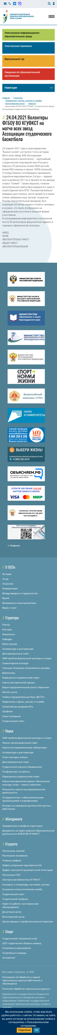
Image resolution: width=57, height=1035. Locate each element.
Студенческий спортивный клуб (19, 938)
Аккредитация (10, 588)
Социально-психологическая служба (22, 889)
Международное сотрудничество (20, 593)
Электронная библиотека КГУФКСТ (21, 879)
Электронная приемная (18, 46)
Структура (12, 617)
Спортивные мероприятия (16, 948)
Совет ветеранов (11, 716)
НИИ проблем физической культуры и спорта (27, 658)
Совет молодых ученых (15, 757)
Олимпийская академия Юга (17, 706)
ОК (36, 1030)
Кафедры (7, 639)
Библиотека (8, 673)
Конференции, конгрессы (16, 771)
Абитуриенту (13, 819)
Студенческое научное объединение (22, 767)
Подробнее (24, 1030)
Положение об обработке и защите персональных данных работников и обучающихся (22, 980)
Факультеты (8, 634)
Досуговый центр (11, 912)
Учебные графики (11, 860)
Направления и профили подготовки (22, 826)
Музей (5, 598)
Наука (9, 731)
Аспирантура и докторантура (17, 649)
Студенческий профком (15, 899)
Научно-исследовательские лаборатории (24, 747)
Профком (7, 711)
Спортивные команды (14, 953)
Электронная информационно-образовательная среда (22, 34)
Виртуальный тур (14, 59)
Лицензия (7, 583)
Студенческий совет (13, 721)
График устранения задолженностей (22, 865)
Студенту (11, 843)
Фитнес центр (9, 692)
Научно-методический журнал (18, 682)
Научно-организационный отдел (20, 742)
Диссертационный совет (15, 653)
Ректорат (7, 629)
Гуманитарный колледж (15, 663)
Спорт (9, 931)
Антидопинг (8, 957)
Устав (5, 579)
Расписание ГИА (11, 875)
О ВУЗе (10, 567)
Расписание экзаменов (15, 855)
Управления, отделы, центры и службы (23, 701)
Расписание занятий (13, 851)
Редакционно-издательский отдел (20, 677)
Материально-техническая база (19, 603)
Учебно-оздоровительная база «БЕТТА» (23, 697)
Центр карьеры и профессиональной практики (27, 921)
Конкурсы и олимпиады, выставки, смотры (26, 884)
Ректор (6, 624)
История (6, 574)
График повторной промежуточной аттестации (27, 870)
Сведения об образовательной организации (22, 74)
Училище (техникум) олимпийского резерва (26, 668)
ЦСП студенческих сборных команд (21, 943)
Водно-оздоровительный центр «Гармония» (25, 687)
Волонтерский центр (13, 916)
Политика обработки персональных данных (26, 988)
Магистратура (9, 644)
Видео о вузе (9, 607)
